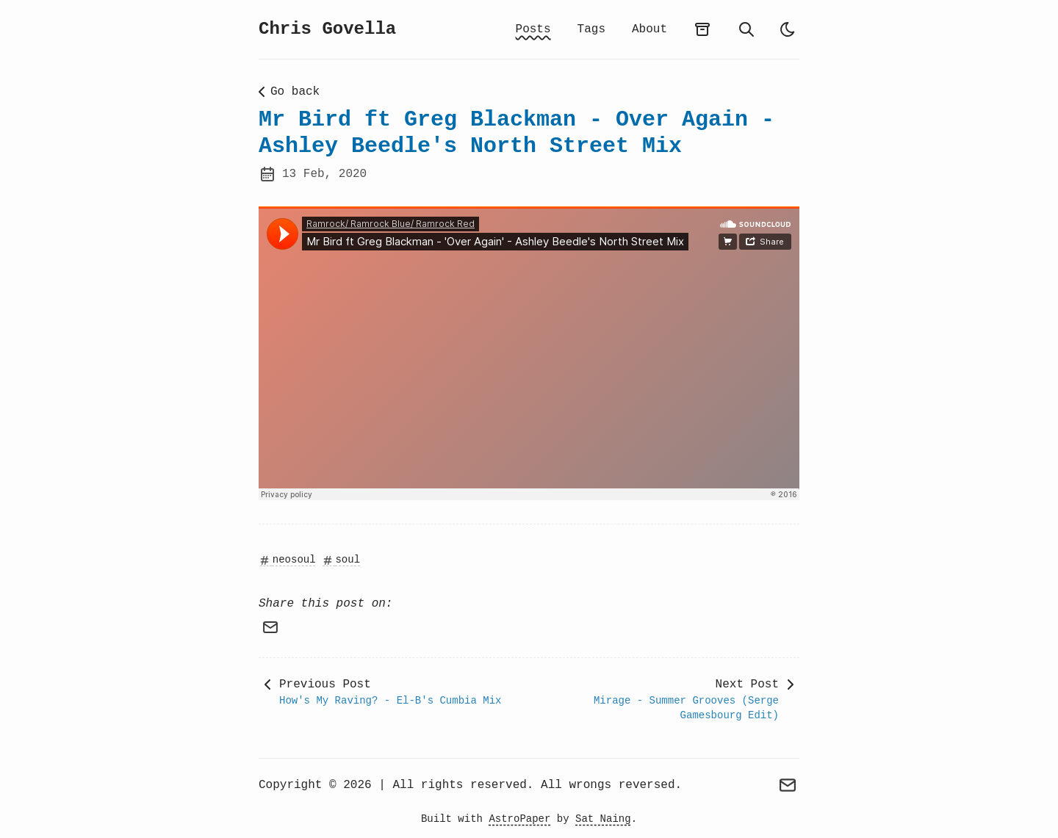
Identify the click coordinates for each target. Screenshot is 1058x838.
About (649, 29)
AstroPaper (519, 819)
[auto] (787, 29)
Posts (533, 29)
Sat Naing (603, 819)
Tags (591, 29)
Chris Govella (327, 29)
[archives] (702, 29)
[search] (746, 29)
